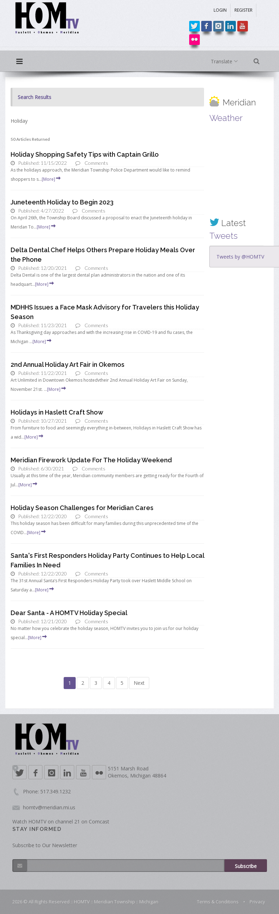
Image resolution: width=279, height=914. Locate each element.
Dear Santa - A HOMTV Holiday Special (69, 613)
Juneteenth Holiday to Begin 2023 (62, 202)
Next (139, 682)
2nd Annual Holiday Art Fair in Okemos (67, 364)
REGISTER (243, 10)
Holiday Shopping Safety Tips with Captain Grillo (85, 154)
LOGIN (220, 10)
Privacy (257, 901)
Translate (226, 61)
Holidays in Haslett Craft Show (57, 412)
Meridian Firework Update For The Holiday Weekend (91, 460)
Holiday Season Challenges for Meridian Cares (82, 507)
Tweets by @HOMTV (240, 256)
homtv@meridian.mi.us (49, 807)
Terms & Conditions (218, 901)
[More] (52, 179)
